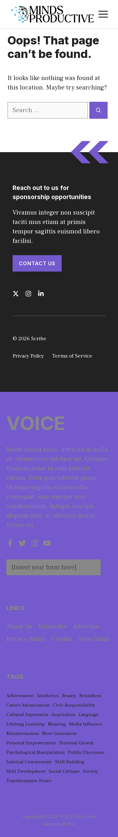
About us (19, 626)
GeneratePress (59, 824)
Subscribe (52, 626)
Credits (62, 639)
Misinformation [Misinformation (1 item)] (22, 734)
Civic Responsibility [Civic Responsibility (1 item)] (74, 705)
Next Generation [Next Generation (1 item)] (59, 734)
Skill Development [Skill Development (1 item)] (26, 771)
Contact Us (37, 263)
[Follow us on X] (16, 293)
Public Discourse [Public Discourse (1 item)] (86, 752)
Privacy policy (26, 639)
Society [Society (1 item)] (90, 771)
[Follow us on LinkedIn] (41, 293)
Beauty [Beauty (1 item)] (69, 696)
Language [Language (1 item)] (88, 715)
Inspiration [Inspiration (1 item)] (63, 715)
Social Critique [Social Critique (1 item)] (64, 771)
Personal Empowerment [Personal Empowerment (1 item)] (31, 743)
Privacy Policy (28, 356)
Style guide (94, 639)
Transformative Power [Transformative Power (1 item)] (28, 781)
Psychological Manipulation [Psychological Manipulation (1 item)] (35, 752)
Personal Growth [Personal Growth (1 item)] (76, 743)
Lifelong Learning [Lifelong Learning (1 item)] (25, 724)
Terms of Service (72, 356)
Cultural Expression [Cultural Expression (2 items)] (27, 715)
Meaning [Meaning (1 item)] (57, 724)
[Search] (98, 110)
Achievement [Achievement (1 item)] (20, 696)
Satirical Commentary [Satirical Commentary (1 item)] (29, 762)
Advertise (86, 626)
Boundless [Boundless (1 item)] (90, 696)
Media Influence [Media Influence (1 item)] (86, 724)
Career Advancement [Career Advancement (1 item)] (28, 705)
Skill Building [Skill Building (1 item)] (70, 762)
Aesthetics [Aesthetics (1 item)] (48, 696)
